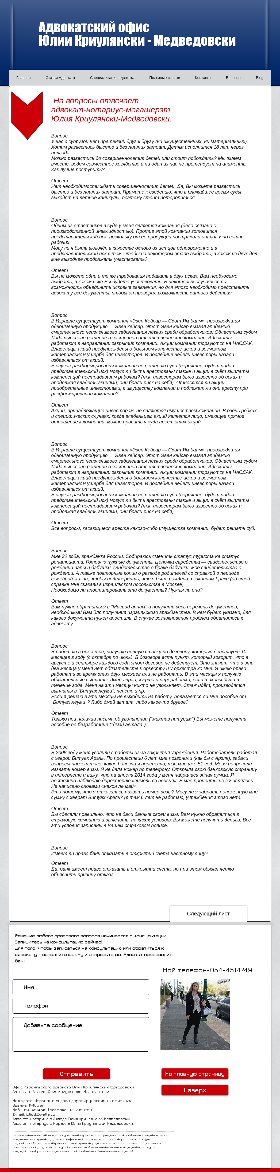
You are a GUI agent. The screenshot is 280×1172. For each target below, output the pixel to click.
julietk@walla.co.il (41, 1114)
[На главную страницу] (195, 1073)
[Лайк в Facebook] (251, 1040)
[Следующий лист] (208, 914)
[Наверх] (195, 1090)
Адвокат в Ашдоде (30, 1091)
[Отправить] (76, 1073)
